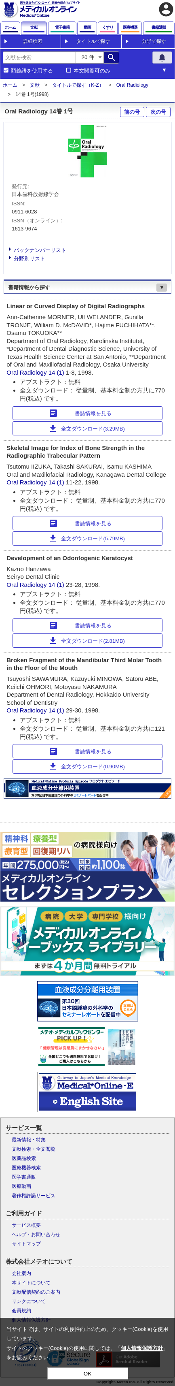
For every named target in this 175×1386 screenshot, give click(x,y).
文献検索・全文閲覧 (33, 1149)
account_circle (166, 9)
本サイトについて (31, 1283)
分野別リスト (29, 259)
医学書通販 (24, 1177)
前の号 (132, 112)
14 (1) (57, 372)
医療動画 (21, 1186)
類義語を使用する (32, 71)
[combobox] (39, 57)
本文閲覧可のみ (92, 71)
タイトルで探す (93, 41)
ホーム (10, 85)
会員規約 (21, 1311)
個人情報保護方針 (142, 1348)
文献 (35, 85)
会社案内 (21, 1273)
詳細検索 (32, 41)
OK (87, 1374)
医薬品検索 (24, 1158)
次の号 (158, 112)
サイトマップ (26, 1244)
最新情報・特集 (29, 1140)
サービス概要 (26, 1225)
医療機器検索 (26, 1168)
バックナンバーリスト (40, 250)
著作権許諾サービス (33, 1195)
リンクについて (29, 1301)
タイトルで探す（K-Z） (77, 85)
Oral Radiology (132, 85)
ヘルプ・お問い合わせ (36, 1234)
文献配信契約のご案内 (36, 1292)
